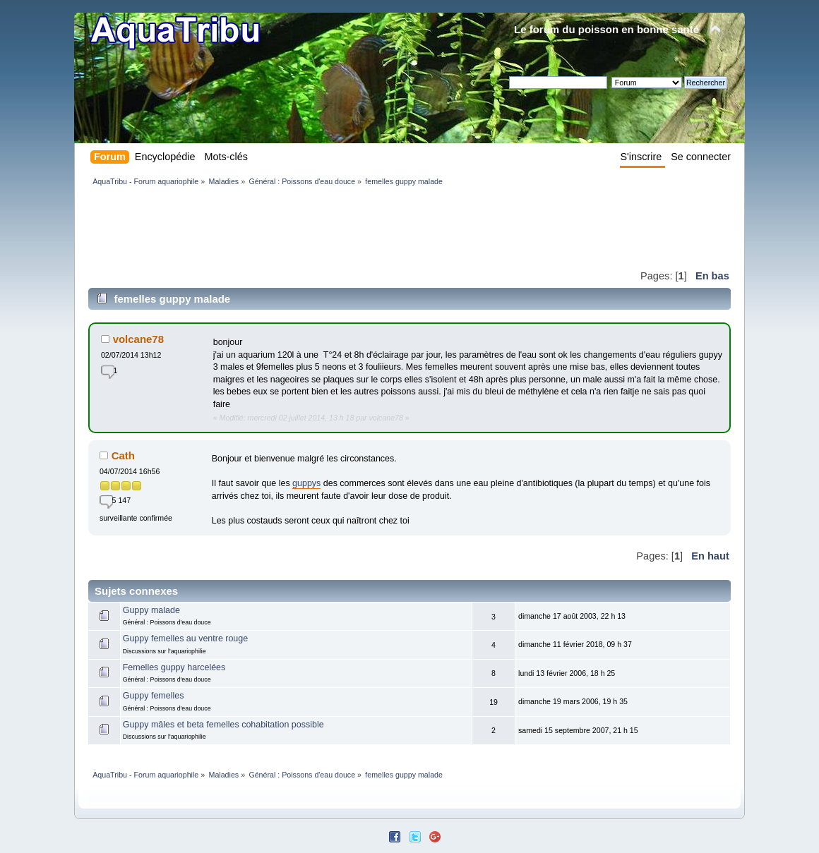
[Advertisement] (345, 227)
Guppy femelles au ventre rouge (185, 638)
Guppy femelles (153, 696)
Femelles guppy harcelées (174, 667)
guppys (306, 483)
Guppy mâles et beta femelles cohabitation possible (223, 725)
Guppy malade (151, 610)
